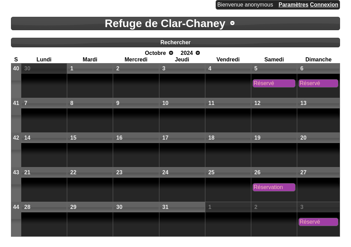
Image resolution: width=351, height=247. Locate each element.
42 (16, 138)
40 (16, 68)
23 (119, 172)
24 (165, 172)
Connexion (324, 5)
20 (303, 138)
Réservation (268, 187)
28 (27, 207)
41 (16, 103)
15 (73, 138)
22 (73, 172)
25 (211, 172)
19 (257, 138)
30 (27, 68)
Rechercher (175, 42)
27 (303, 172)
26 (257, 172)
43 (16, 172)
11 (211, 103)
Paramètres (293, 5)
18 (211, 138)
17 (165, 138)
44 (16, 207)
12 (257, 103)
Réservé (264, 83)
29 (73, 207)
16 (119, 138)
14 (27, 138)
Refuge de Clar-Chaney (165, 23)
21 (27, 172)
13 (303, 103)
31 (165, 207)
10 (165, 103)
